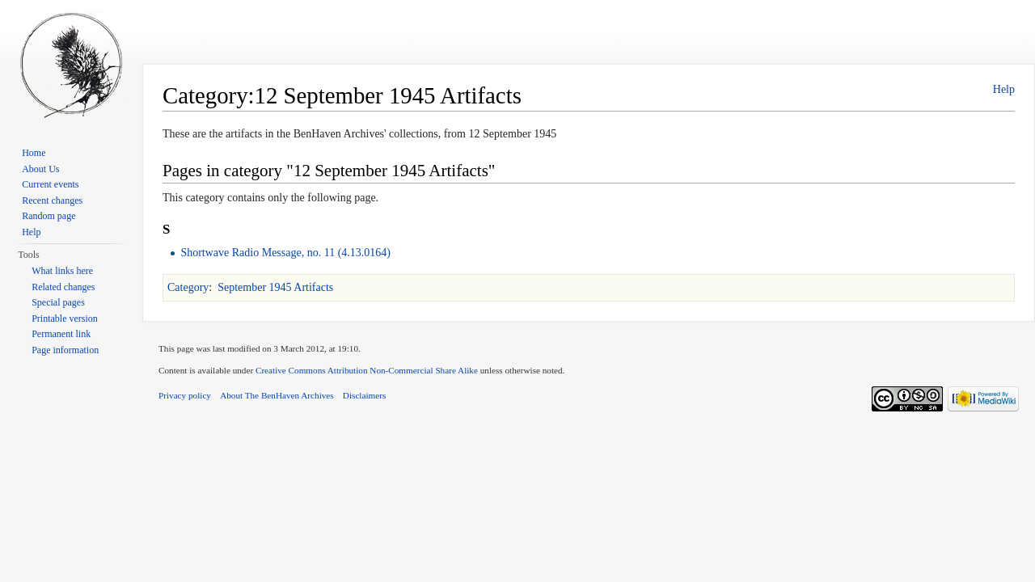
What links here (62, 270)
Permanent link (61, 334)
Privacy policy (184, 395)
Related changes (63, 287)
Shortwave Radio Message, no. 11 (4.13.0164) (285, 253)
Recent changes (52, 200)
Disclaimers (364, 395)
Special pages (58, 302)
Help (1004, 89)
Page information (65, 350)
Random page (48, 215)
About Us (40, 169)
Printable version (65, 318)
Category (188, 287)
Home (33, 152)
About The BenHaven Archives (277, 395)
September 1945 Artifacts (275, 287)
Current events (50, 184)
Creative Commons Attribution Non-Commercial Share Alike (367, 370)
